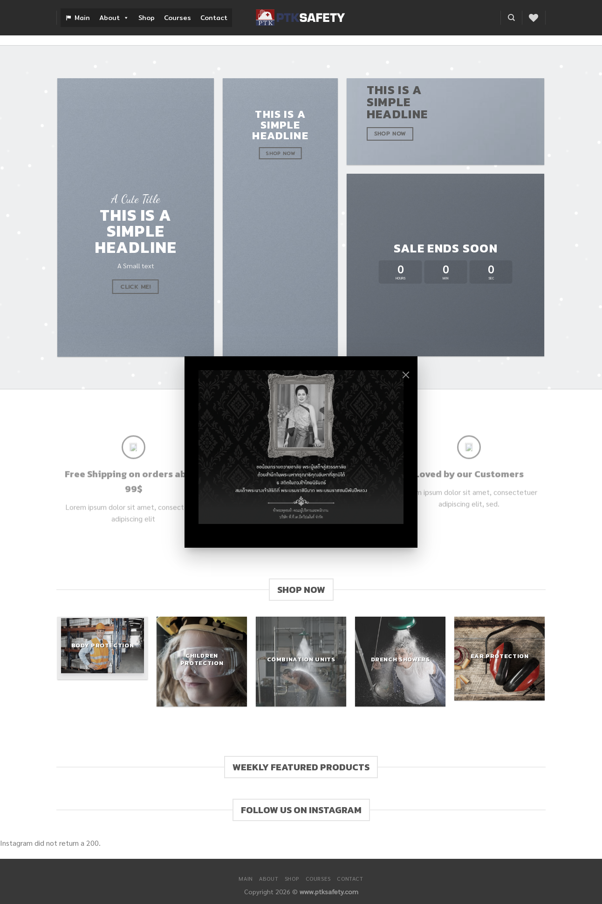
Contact (213, 18)
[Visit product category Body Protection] (102, 648)
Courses (177, 18)
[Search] (511, 18)
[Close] (406, 375)
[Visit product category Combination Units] (301, 662)
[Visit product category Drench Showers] (400, 662)
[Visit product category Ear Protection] (499, 659)
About (114, 17)
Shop (146, 18)
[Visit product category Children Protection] (201, 662)
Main (82, 18)
